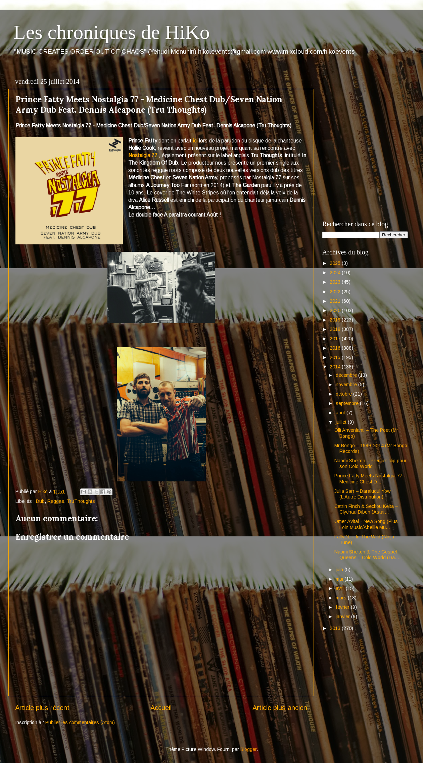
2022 (336, 291)
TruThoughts (81, 501)
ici (195, 140)
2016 (336, 348)
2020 (336, 310)
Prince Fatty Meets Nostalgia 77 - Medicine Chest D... (370, 478)
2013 (336, 628)
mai (340, 579)
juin (340, 569)
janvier (343, 616)
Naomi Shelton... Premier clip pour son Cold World (370, 463)
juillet (342, 422)
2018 (336, 329)
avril (341, 588)
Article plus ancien (279, 707)
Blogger (248, 749)
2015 (336, 357)
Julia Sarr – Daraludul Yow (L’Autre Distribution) (362, 494)
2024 (336, 272)
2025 (336, 263)
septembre (348, 403)
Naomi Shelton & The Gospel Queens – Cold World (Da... (366, 554)
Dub (40, 501)
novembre (347, 384)
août (341, 412)
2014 (336, 366)
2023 (336, 282)
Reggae (55, 501)
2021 (336, 301)
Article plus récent (42, 707)
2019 (336, 319)
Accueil (161, 707)
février (343, 607)
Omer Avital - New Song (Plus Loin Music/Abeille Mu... (366, 524)
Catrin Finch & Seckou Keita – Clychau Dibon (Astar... (366, 509)
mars (342, 597)
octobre (344, 394)
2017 (336, 338)
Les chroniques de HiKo (111, 32)
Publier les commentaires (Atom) (80, 722)
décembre (347, 375)
